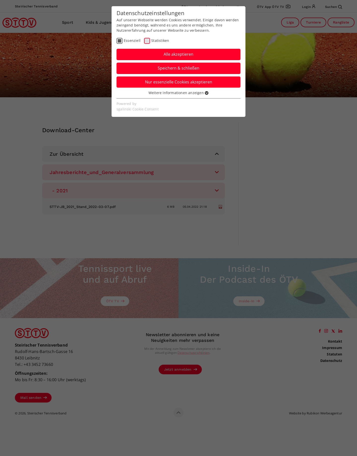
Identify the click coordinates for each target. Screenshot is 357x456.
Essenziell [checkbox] (132, 40)
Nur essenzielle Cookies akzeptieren (178, 82)
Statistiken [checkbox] (160, 40)
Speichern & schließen (178, 68)
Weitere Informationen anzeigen (178, 92)
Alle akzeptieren (178, 54)
